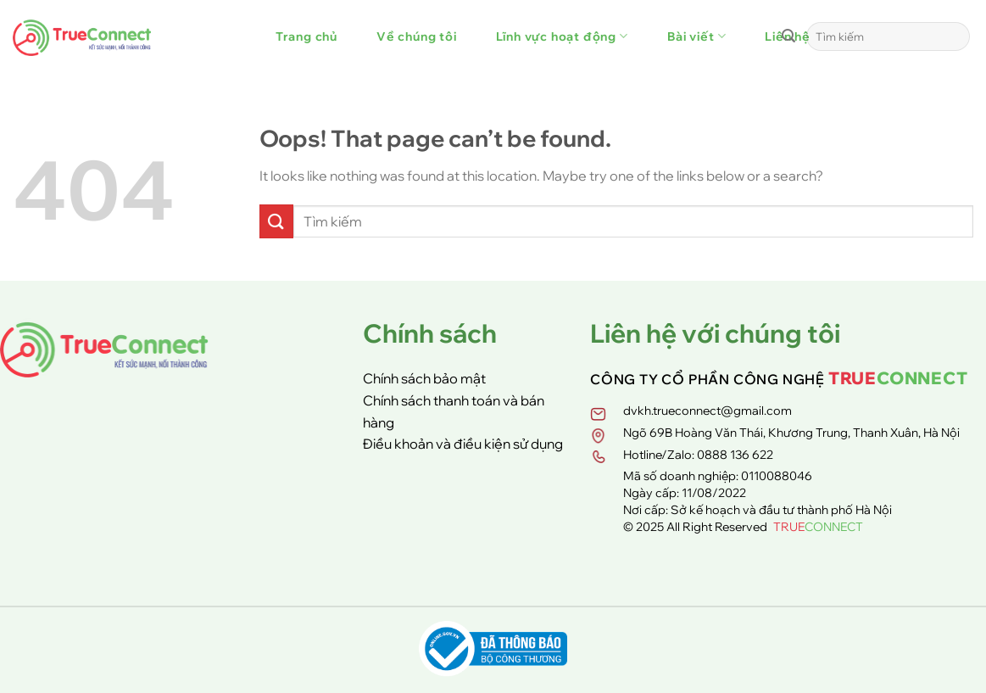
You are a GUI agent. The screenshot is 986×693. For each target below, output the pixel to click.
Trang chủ (306, 36)
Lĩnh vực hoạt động (562, 36)
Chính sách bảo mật (424, 378)
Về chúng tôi (416, 36)
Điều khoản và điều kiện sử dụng (463, 443)
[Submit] (788, 36)
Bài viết (696, 36)
